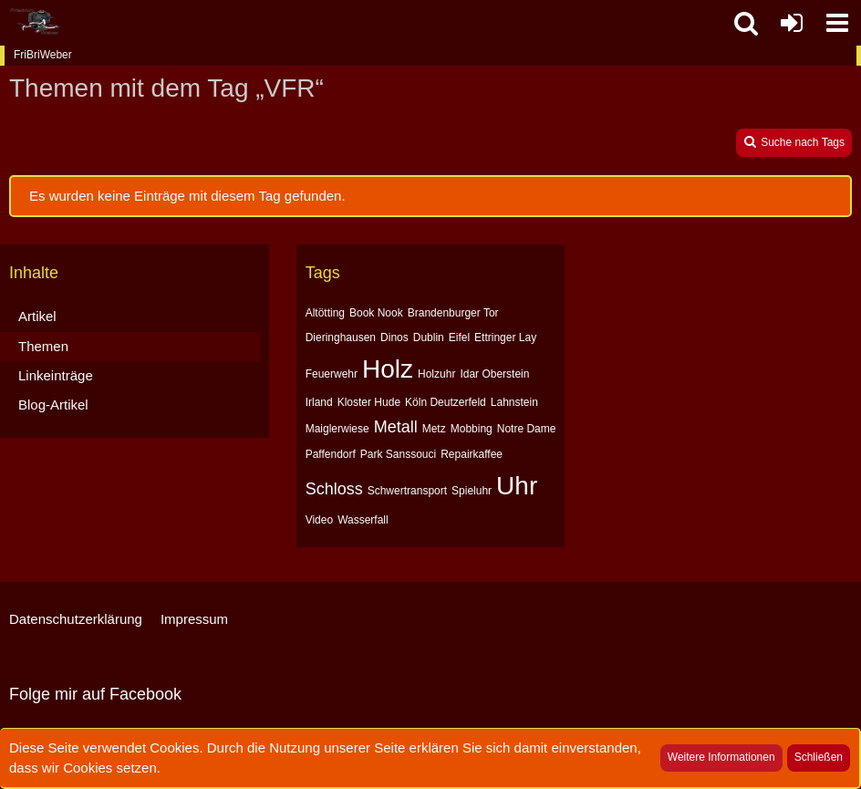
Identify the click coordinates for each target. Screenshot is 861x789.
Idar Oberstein (494, 374)
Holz (387, 369)
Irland (319, 402)
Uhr (516, 486)
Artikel (37, 316)
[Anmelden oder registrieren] (791, 23)
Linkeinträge (55, 375)
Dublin (428, 337)
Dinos (394, 337)
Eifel (459, 337)
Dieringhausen (341, 337)
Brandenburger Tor (453, 312)
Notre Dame (526, 428)
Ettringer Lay (505, 337)
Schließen (818, 757)
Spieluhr (471, 490)
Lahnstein (514, 402)
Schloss (334, 489)
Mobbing (472, 428)
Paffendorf (331, 454)
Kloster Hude (368, 402)
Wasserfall (363, 520)
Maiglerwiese (337, 428)
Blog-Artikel (53, 404)
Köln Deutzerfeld (445, 402)
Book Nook (376, 312)
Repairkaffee (472, 454)
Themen (43, 346)
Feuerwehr (332, 374)
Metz (434, 428)
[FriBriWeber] (34, 22)
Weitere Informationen (721, 757)
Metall (396, 427)
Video (319, 520)
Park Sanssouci (398, 454)
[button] (837, 23)
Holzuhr (436, 374)
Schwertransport (407, 490)
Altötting (325, 312)
